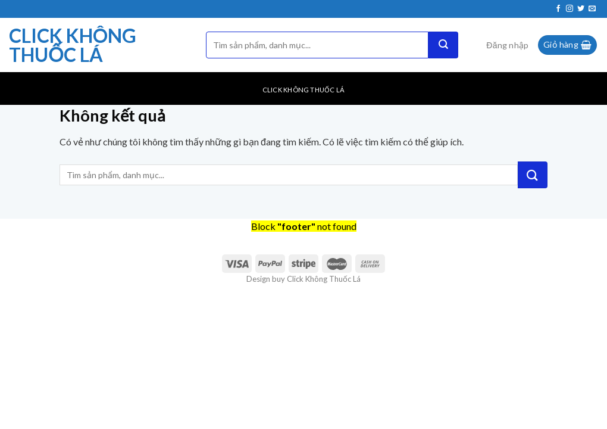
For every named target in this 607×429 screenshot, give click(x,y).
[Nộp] (443, 45)
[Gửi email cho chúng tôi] (592, 9)
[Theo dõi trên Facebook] (558, 9)
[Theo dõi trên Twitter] (580, 9)
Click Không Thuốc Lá (72, 45)
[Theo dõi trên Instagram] (569, 9)
